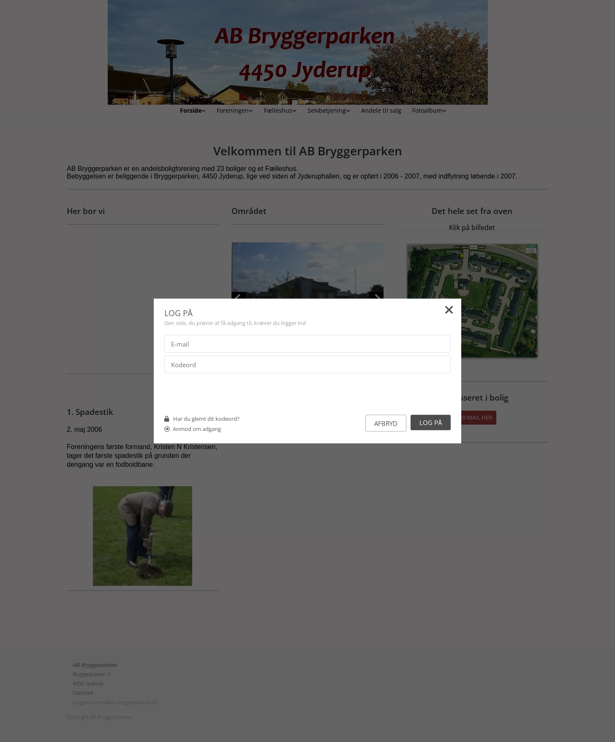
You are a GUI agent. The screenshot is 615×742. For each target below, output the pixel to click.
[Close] (449, 311)
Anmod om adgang (197, 429)
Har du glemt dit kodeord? (206, 418)
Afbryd (385, 423)
